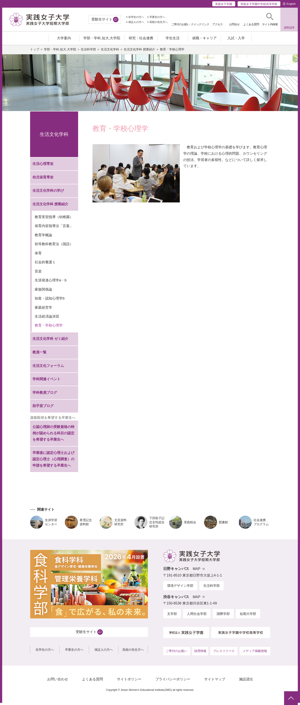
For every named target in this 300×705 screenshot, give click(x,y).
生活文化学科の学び (48, 193)
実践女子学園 (223, 4)
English (291, 3)
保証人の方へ (136, 22)
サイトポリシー (129, 681)
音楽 (38, 273)
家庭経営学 (43, 309)
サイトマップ (214, 681)
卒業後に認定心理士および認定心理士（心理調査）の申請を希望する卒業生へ (53, 461)
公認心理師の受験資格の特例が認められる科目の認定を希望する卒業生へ (53, 435)
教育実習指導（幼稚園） (54, 219)
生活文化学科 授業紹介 (139, 51)
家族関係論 (43, 291)
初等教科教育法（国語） (54, 246)
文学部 (172, 616)
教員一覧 (39, 354)
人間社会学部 (197, 616)
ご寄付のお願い (176, 653)
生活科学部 (88, 51)
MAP (197, 571)
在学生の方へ (136, 17)
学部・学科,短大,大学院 (60, 51)
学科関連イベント (46, 381)
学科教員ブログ (45, 394)
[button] (269, 19)
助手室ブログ (43, 408)
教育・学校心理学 (49, 327)
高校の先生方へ (158, 22)
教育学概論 (43, 237)
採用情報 (200, 653)
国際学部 (223, 616)
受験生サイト (101, 19)
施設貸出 (246, 681)
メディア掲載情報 (255, 653)
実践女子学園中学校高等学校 (258, 4)
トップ (34, 51)
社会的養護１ (45, 264)
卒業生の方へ (157, 17)
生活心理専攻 (43, 166)
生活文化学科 (110, 51)
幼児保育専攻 (43, 179)
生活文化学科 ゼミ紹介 (50, 341)
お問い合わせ (57, 681)
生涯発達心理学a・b (51, 282)
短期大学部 (248, 616)
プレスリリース (224, 653)
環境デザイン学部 (180, 588)
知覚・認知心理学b (50, 300)
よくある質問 (92, 681)
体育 (38, 255)
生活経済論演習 (47, 318)
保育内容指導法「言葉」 (54, 228)
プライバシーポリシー (172, 681)
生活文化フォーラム (48, 368)
